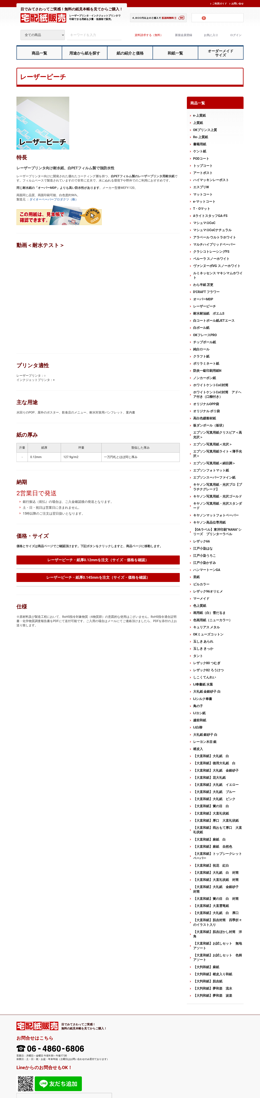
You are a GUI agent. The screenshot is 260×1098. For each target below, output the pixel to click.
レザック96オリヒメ (208, 591)
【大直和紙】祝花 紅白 (211, 865)
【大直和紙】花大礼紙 (209, 778)
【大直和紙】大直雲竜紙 (211, 906)
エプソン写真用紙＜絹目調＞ (214, 463)
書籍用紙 (199, 144)
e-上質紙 (199, 115)
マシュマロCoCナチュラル (212, 230)
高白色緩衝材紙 (204, 418)
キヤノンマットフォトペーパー (216, 515)
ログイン (232, 35)
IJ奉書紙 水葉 (203, 684)
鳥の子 (198, 706)
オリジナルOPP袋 (206, 404)
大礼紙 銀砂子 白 (205, 734)
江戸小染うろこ (204, 556)
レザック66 (201, 541)
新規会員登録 (180, 35)
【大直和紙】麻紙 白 (209, 839)
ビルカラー (201, 584)
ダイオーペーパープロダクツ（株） (53, 199)
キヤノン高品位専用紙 (209, 522)
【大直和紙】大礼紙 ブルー (214, 792)
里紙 (196, 577)
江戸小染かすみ (204, 563)
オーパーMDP (203, 299)
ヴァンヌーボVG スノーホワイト (216, 266)
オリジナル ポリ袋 (206, 411)
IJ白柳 (198, 727)
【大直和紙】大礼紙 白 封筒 (216, 873)
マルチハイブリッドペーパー (214, 244)
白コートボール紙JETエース (214, 321)
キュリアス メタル (206, 627)
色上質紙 (199, 606)
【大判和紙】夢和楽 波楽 (212, 995)
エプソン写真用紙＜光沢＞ (212, 444)
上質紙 (198, 123)
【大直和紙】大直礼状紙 (211, 813)
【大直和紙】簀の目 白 (211, 806)
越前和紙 (199, 720)
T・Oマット (201, 209)
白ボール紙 (201, 328)
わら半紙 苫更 (203, 285)
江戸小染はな (203, 548)
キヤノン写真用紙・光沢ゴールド (217, 496)
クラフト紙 (201, 356)
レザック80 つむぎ (206, 663)
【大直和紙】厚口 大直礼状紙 (216, 820)
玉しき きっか (203, 649)
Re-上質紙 (200, 137)
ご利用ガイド (219, 3)
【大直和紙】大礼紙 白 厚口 (216, 913)
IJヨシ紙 (199, 713)
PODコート (201, 158)
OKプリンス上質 (205, 130)
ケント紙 (199, 151)
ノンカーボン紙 (204, 378)
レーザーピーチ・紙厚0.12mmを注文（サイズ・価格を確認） (98, 560)
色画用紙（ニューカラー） (212, 620)
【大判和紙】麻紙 (206, 967)
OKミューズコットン (208, 634)
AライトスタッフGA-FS (210, 216)
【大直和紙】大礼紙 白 (211, 756)
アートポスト (203, 173)
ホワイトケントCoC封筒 (211, 385)
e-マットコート (204, 201)
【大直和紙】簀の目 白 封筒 (216, 898)
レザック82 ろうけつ (208, 670)
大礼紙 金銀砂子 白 (207, 691)
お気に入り (207, 35)
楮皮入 (198, 749)
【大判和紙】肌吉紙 (207, 981)
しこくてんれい (204, 677)
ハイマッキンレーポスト (211, 180)
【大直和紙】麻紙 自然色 (212, 847)
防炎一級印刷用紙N (207, 371)
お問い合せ (237, 3)
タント (198, 656)
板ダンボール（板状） (209, 425)
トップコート (203, 166)
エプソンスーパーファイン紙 (214, 477)
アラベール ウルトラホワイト (214, 237)
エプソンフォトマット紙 (211, 470)
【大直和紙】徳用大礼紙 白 (214, 763)
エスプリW (201, 187)
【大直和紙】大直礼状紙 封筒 (216, 880)
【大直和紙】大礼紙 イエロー (216, 785)
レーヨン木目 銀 (205, 742)
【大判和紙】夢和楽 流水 (212, 988)
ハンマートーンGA (206, 570)
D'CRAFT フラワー (206, 292)
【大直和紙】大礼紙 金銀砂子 (216, 770)
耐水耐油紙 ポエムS (208, 313)
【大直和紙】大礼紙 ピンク (214, 799)
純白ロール (201, 349)
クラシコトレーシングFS (211, 252)
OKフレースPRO (205, 335)
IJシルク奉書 (202, 699)
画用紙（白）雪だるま (209, 613)
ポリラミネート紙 (206, 363)
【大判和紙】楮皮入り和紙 (214, 974)
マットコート (203, 194)
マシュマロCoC (204, 223)
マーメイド (201, 598)
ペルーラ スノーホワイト (211, 259)
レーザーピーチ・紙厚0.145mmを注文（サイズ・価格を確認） (98, 577)
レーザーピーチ (204, 306)
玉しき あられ (203, 641)
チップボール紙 (204, 342)
